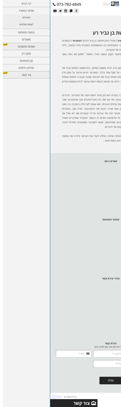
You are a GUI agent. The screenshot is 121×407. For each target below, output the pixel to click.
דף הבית (113, 164)
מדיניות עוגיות (111, 206)
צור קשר (113, 199)
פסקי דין (114, 189)
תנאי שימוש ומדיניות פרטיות (103, 209)
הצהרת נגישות (110, 203)
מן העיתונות (112, 192)
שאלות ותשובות (110, 185)
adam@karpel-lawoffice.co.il (103, 333)
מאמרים (114, 182)
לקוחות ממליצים (109, 175)
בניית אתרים (20, 396)
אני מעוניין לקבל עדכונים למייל (96, 372)
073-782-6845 (112, 298)
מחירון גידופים (111, 196)
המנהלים (113, 171)
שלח (60, 380)
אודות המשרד (111, 168)
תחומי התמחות (110, 178)
